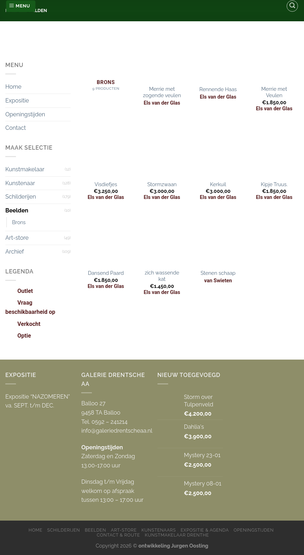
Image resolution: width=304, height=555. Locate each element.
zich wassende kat (162, 276)
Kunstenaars (159, 530)
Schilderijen (20, 196)
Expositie (17, 100)
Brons (19, 222)
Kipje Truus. (274, 184)
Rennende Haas (218, 89)
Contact (15, 127)
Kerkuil (218, 184)
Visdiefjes (105, 184)
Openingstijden (25, 114)
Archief (14, 251)
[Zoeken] (292, 6)
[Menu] (20, 6)
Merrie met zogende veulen (162, 92)
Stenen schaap (217, 273)
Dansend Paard (106, 273)
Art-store (17, 237)
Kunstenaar (20, 183)
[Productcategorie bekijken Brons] (106, 64)
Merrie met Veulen (274, 92)
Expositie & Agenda (205, 530)
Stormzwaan (162, 184)
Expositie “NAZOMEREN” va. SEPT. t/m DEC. (37, 401)
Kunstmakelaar (24, 169)
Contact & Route (118, 535)
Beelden (16, 210)
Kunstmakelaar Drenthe (177, 535)
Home (13, 86)
